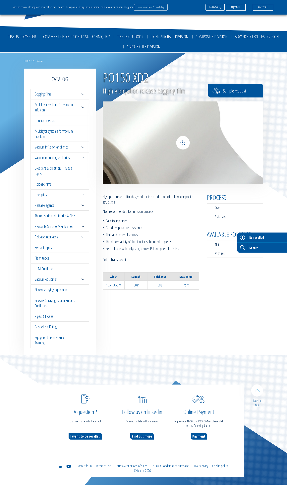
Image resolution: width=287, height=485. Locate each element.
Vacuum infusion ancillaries (60, 147)
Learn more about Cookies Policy (151, 7)
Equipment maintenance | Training (51, 340)
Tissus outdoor (130, 36)
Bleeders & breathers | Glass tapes (53, 170)
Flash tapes (42, 258)
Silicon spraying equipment (51, 289)
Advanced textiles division (257, 36)
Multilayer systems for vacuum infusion (60, 107)
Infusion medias (45, 120)
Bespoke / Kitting (46, 327)
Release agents (60, 205)
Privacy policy (200, 465)
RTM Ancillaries (44, 268)
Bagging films (60, 94)
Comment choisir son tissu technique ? (76, 36)
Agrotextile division (143, 46)
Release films (43, 184)
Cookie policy (220, 465)
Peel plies (60, 194)
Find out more (142, 436)
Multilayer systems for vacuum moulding (54, 133)
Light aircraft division (169, 36)
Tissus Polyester (22, 36)
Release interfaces (60, 237)
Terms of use (103, 465)
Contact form (84, 465)
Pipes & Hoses (44, 316)
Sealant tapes (43, 247)
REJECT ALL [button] (235, 7)
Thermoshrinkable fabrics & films (55, 215)
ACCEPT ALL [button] (263, 7)
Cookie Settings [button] (215, 7)
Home (27, 61)
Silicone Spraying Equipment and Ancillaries (55, 303)
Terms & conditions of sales (131, 465)
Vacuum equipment (60, 279)
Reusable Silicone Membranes (60, 226)
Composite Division (212, 36)
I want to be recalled (85, 436)
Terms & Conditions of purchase (170, 465)
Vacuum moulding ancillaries (60, 157)
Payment (198, 436)
